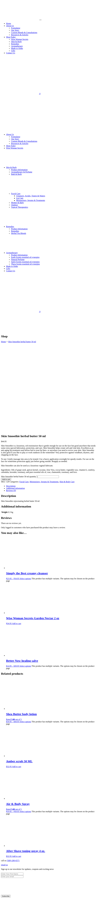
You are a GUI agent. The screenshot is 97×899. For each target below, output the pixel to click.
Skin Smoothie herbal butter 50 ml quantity (18, 392)
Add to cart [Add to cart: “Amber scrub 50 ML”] (16, 682)
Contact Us (10, 53)
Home (8, 23)
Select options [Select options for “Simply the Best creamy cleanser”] (25, 494)
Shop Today (11, 37)
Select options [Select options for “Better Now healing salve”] (25, 581)
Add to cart (6, 395)
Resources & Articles (19, 35)
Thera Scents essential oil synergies (25, 264)
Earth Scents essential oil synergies (25, 257)
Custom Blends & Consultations (24, 32)
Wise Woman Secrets (19, 39)
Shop (8, 827)
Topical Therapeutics (19, 207)
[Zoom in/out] (2, 895)
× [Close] (48, 888)
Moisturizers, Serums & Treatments (30, 200)
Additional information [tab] (15, 404)
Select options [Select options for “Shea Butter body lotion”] (25, 637)
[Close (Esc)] (10, 895)
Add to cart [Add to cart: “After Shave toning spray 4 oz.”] (16, 772)
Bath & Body (16, 174)
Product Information (19, 170)
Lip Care (19, 198)
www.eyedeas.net (24, 847)
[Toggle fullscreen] (5, 895)
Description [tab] (11, 401)
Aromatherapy (17, 46)
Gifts (13, 51)
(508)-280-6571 (13, 776)
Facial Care (34, 194)
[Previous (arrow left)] (2, 897)
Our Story (15, 30)
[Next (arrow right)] (5, 897)
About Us (10, 26)
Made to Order (17, 48)
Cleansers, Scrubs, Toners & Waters (30, 196)
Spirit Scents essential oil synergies (25, 262)
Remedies (15, 44)
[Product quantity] (48, 392)
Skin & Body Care (67, 397)
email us (4, 780)
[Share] (7, 895)
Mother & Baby (17, 203)
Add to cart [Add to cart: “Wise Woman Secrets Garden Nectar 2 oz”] (16, 539)
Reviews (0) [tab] (11, 406)
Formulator (15, 28)
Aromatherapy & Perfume (21, 172)
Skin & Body (16, 42)
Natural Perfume (18, 259)
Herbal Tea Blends (18, 233)
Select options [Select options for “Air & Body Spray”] (25, 727)
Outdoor (14, 205)
